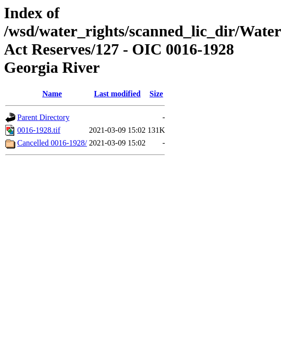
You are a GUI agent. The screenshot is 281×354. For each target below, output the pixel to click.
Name (52, 93)
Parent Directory (43, 117)
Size (156, 93)
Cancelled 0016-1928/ (52, 143)
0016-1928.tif (39, 130)
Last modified (117, 93)
